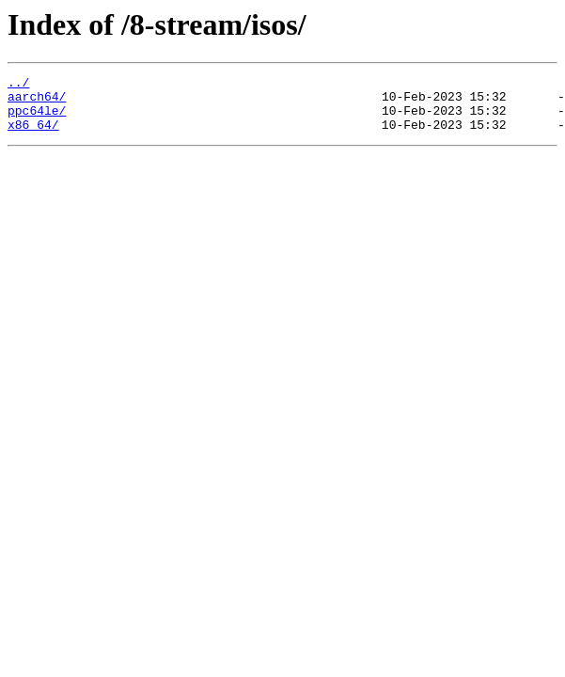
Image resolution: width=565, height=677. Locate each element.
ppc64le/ (37, 118)
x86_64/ (33, 135)
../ (18, 84)
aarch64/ (37, 101)
